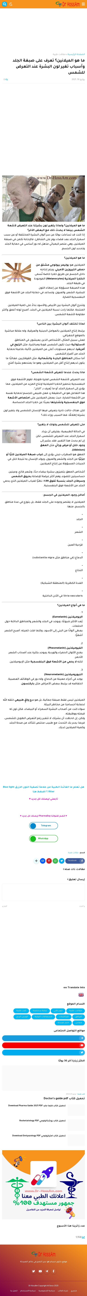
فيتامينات (64, 1017)
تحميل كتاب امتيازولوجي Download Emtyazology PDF (39, 1136)
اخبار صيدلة (63, 1023)
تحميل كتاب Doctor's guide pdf (64, 1098)
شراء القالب (63, 1291)
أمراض (78, 1017)
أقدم (5, 906)
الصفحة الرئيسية (76, 54)
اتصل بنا (13, 1291)
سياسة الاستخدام (28, 1291)
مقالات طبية (59, 54)
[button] (83, 4)
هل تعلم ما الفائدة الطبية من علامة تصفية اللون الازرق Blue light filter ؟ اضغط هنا (43, 789)
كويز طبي (58, 1011)
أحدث (81, 906)
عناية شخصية (40, 1011)
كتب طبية (21, 1011)
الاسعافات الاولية (43, 1017)
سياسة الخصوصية (47, 1291)
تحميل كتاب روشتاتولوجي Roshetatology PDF (42, 1121)
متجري (74, 1291)
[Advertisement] (43, 28)
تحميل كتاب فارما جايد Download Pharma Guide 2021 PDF (37, 1106)
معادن (78, 1023)
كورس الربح (22, 1017)
